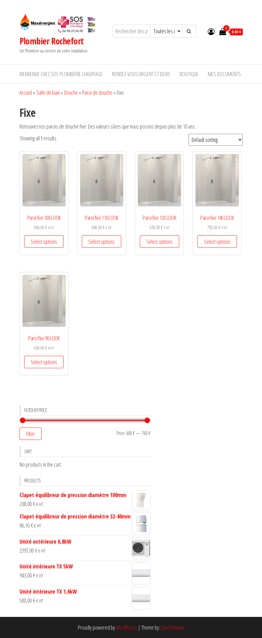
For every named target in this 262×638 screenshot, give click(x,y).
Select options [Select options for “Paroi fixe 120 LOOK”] (159, 241)
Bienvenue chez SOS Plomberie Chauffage (61, 74)
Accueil (26, 92)
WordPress (126, 627)
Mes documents (224, 74)
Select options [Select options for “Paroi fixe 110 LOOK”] (101, 241)
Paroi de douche (97, 92)
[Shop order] (216, 140)
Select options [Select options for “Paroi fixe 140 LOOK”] (217, 241)
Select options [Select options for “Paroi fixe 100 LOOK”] (44, 241)
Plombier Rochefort (52, 41)
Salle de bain (48, 92)
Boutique (189, 74)
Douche (71, 92)
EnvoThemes (172, 627)
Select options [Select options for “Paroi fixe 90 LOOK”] (44, 362)
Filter (30, 433)
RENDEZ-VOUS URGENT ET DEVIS (141, 74)
